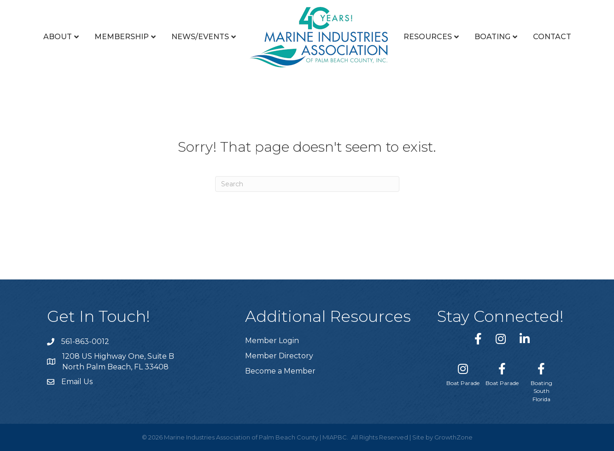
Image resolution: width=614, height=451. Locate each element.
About (57, 36)
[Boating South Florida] (541, 380)
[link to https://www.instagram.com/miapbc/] (500, 338)
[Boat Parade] (463, 372)
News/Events (200, 36)
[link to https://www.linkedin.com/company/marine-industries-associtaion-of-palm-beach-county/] (524, 338)
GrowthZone (453, 437)
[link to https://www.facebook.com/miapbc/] (478, 338)
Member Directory (279, 355)
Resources (427, 36)
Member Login (272, 340)
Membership (121, 36)
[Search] (307, 184)
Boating (492, 36)
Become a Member (280, 371)
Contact (552, 36)
